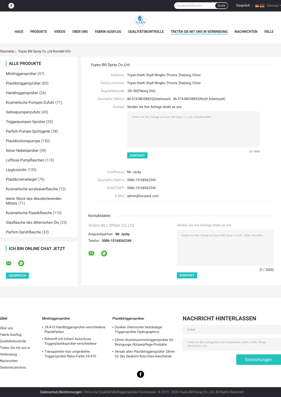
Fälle (269, 32)
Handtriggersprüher (22, 93)
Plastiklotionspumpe (23, 141)
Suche (222, 5)
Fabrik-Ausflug (108, 32)
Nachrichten (246, 32)
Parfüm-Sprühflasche (23, 232)
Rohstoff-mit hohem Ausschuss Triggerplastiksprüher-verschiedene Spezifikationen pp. (70, 342)
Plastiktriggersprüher (23, 83)
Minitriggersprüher (21, 73)
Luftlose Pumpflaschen (25, 160)
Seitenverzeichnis (13, 367)
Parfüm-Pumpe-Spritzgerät (28, 131)
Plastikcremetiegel (21, 179)
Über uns (80, 32)
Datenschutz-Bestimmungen (60, 392)
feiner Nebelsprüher (22, 150)
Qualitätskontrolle (146, 32)
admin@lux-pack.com (143, 196)
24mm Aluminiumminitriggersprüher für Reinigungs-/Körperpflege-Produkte (144, 342)
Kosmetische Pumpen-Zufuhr (30, 102)
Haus (19, 32)
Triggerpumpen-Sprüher (25, 122)
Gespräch (243, 5)
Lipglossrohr (16, 170)
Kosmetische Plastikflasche (29, 213)
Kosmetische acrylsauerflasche (32, 189)
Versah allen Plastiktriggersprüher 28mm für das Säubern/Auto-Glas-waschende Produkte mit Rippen (145, 355)
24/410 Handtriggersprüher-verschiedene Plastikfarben (74, 329)
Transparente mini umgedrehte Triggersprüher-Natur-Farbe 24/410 (70, 354)
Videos (60, 32)
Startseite (7, 51)
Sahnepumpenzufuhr (23, 112)
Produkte (38, 32)
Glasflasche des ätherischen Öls (32, 222)
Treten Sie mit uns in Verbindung (199, 32)
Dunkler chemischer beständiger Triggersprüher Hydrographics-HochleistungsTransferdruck (139, 330)
